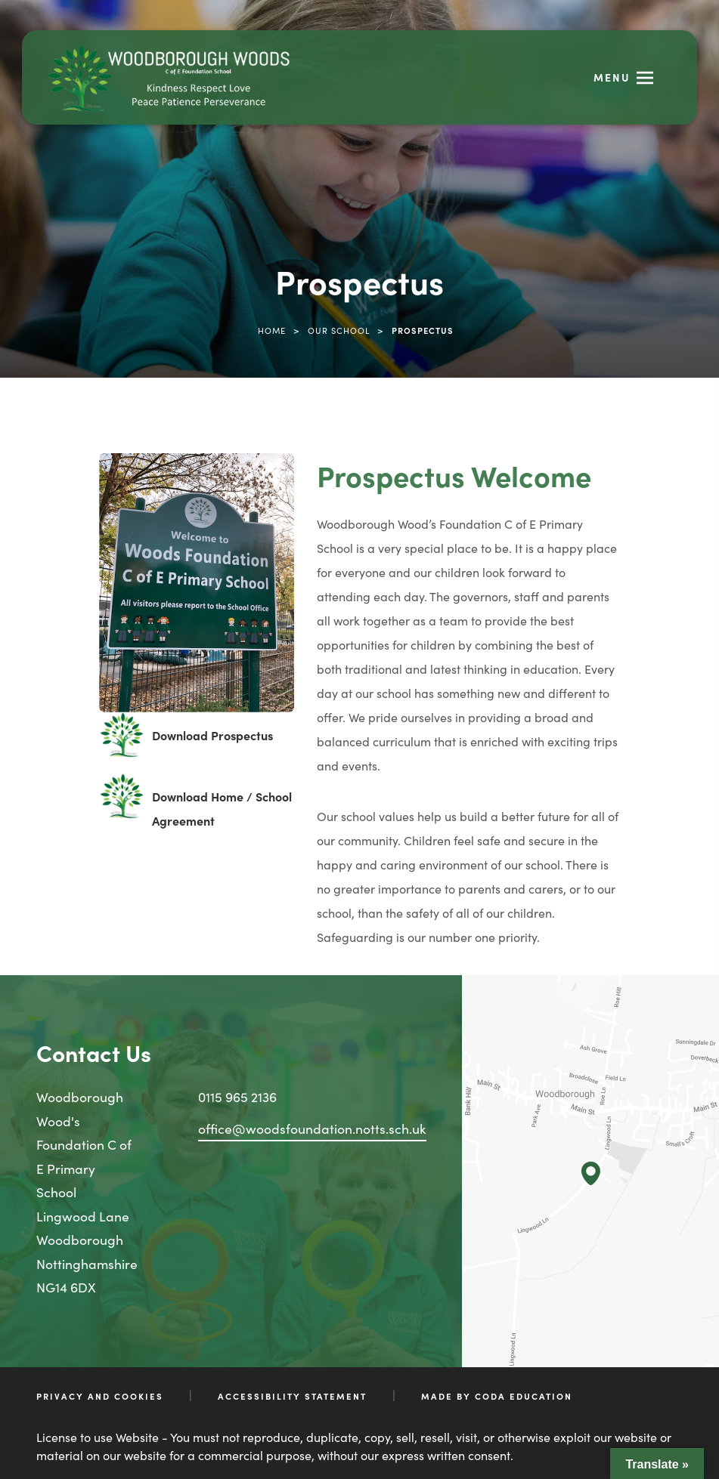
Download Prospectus (212, 735)
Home (272, 330)
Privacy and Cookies (99, 1396)
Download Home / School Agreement (222, 808)
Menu (612, 77)
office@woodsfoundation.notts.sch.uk (312, 1128)
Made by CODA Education (496, 1396)
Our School (339, 330)
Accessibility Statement (292, 1396)
